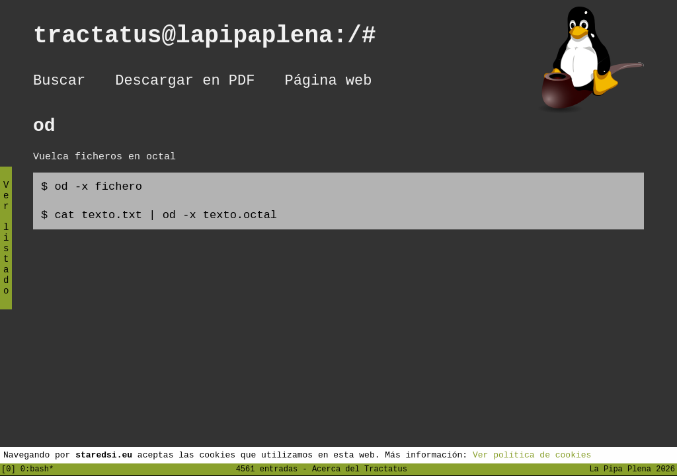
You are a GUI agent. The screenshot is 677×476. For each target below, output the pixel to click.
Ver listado (6, 249)
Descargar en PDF (185, 83)
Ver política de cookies (532, 454)
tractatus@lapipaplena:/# (219, 38)
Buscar (59, 83)
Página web (328, 83)
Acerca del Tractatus (359, 468)
